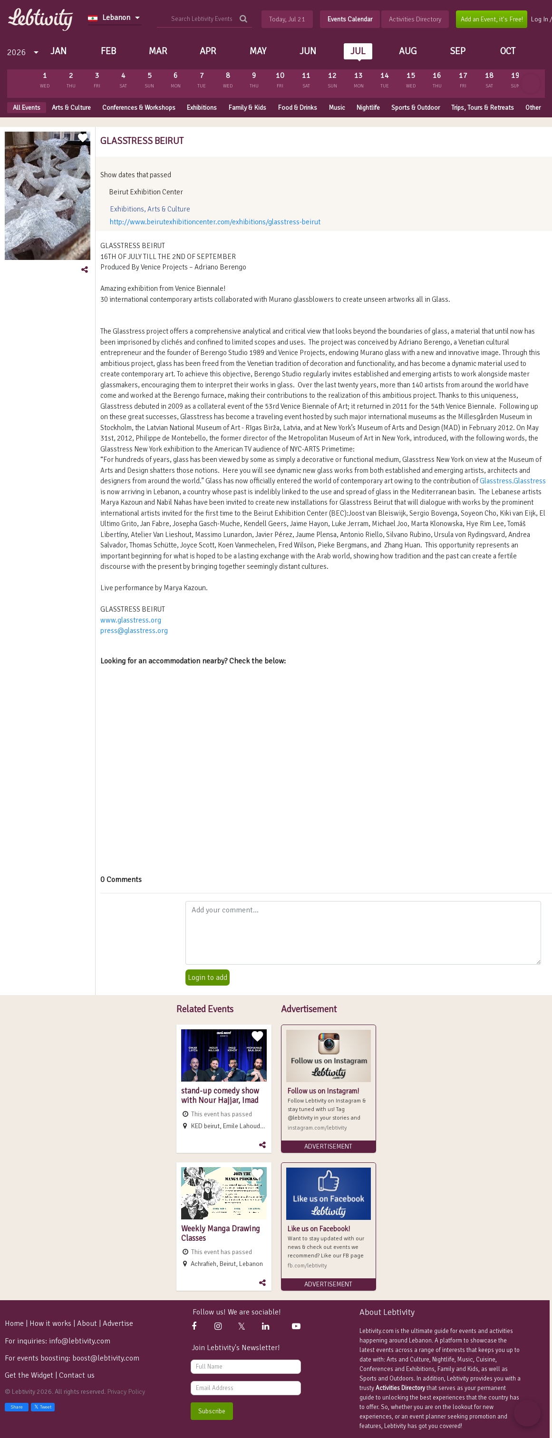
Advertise (118, 1323)
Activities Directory (400, 1388)
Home (14, 1323)
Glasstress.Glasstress (513, 481)
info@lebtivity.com (79, 1341)
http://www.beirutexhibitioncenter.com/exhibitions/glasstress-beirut (215, 222)
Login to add (207, 977)
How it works (50, 1323)
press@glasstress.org (134, 630)
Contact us (77, 1375)
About (87, 1323)
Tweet (42, 1407)
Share (16, 1407)
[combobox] (115, 17)
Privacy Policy (126, 1392)
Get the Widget (30, 1375)
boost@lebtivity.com (105, 1358)
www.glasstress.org (130, 620)
